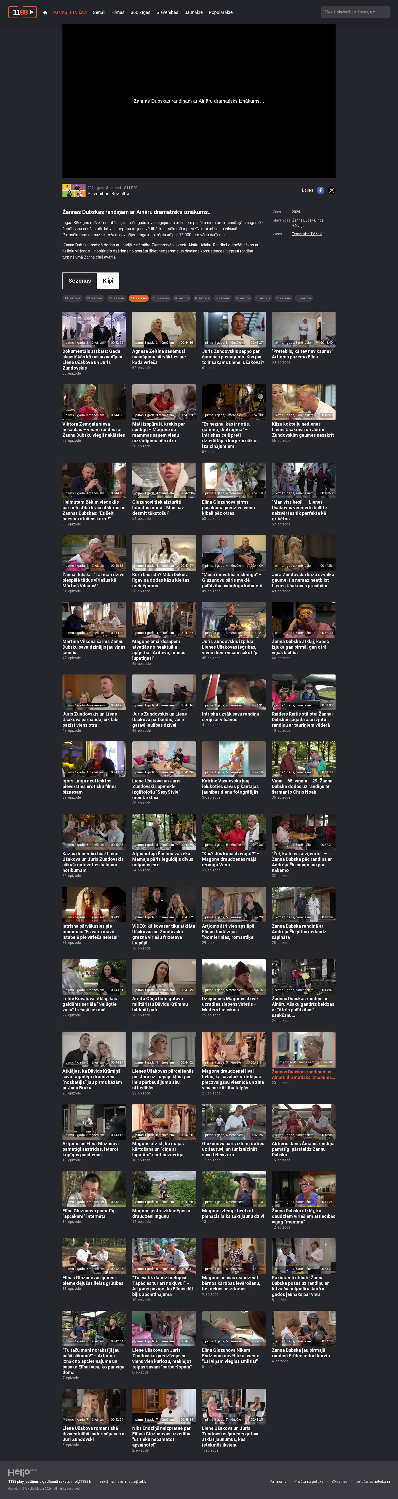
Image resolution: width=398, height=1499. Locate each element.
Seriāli (99, 12)
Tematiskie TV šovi (307, 234)
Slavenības (167, 12)
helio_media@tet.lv (123, 1481)
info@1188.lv (50, 1481)
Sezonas (80, 281)
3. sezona (304, 298)
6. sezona (243, 298)
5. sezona (263, 298)
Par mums (278, 1481)
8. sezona (202, 298)
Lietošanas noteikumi (373, 1481)
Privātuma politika (308, 1481)
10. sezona (161, 298)
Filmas (118, 12)
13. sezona (95, 298)
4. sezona (283, 298)
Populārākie (221, 12)
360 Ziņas (141, 12)
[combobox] (355, 12)
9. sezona (182, 298)
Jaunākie (194, 12)
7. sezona (222, 298)
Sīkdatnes (339, 1481)
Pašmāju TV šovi (70, 12)
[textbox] (356, 12)
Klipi (108, 281)
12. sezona (117, 298)
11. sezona (139, 298)
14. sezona (72, 298)
